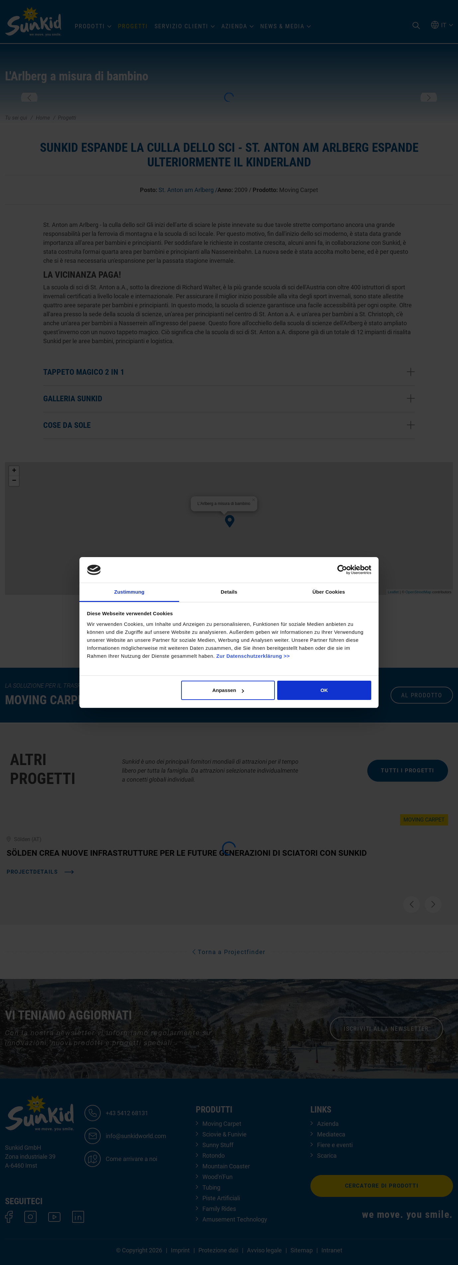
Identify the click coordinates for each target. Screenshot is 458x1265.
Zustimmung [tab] (129, 592)
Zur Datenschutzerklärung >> (253, 656)
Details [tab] (229, 592)
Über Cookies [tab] (328, 592)
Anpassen (228, 690)
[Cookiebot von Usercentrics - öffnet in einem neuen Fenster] (342, 570)
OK (324, 690)
